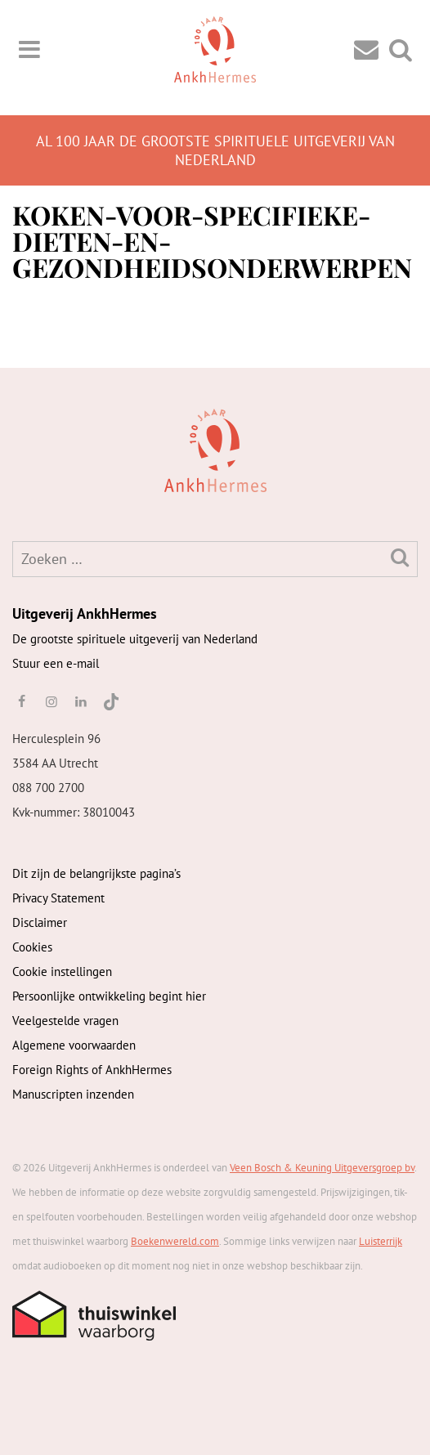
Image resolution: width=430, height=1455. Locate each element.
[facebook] (21, 701)
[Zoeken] (400, 557)
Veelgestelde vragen (65, 1020)
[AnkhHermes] (38, 448)
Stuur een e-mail (55, 663)
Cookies (32, 947)
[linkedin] (81, 701)
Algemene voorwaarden (74, 1045)
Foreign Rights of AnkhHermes (92, 1069)
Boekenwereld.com (175, 1241)
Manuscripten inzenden (73, 1094)
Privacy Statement (58, 898)
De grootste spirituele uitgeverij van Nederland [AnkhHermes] (135, 639)
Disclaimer (39, 922)
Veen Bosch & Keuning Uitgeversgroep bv (322, 1168)
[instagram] (51, 701)
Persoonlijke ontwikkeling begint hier (109, 996)
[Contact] (366, 49)
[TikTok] (110, 701)
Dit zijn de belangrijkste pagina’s (96, 873)
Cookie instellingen (62, 971)
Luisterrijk (380, 1241)
